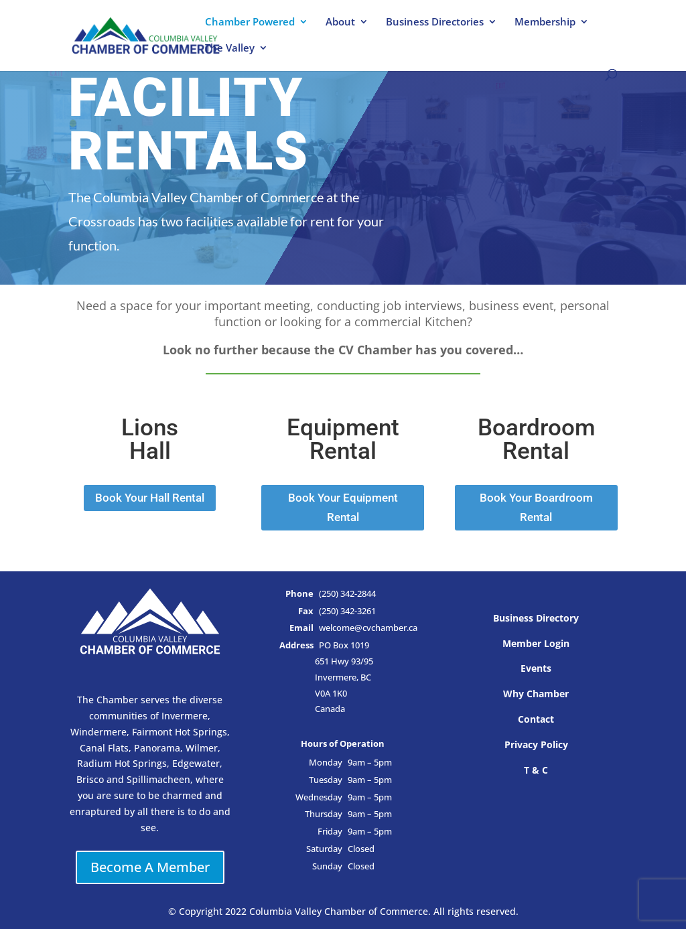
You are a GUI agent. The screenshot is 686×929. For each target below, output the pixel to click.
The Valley (230, 48)
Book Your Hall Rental (149, 497)
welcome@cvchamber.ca (368, 628)
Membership (544, 22)
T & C (536, 770)
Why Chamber (536, 693)
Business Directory (536, 618)
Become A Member (150, 867)
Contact (536, 719)
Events (536, 668)
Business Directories (435, 22)
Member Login (535, 643)
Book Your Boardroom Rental (536, 507)
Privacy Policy (536, 744)
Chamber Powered (250, 22)
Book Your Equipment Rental (343, 507)
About (340, 22)
